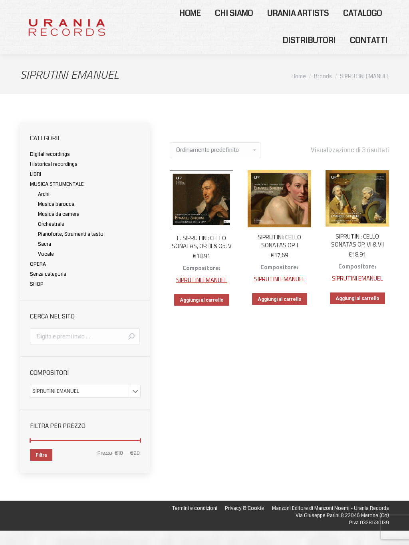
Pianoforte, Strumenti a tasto (70, 248)
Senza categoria (48, 288)
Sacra (44, 258)
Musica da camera (58, 228)
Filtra (41, 469)
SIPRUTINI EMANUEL (201, 294)
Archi (44, 208)
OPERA (38, 278)
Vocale (46, 268)
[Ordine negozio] (215, 165)
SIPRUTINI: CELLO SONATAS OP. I (279, 255)
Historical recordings (53, 178)
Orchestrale (51, 238)
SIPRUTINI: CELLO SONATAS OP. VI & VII (357, 254)
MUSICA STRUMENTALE (57, 198)
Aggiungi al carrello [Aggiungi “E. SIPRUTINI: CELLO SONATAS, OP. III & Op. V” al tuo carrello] (202, 314)
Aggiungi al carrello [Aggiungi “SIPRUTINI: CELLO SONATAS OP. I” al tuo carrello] (280, 313)
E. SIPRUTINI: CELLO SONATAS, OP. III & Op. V (202, 256)
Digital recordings (50, 168)
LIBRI (35, 188)
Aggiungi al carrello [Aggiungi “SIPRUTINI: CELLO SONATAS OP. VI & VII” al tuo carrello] (357, 313)
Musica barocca (56, 218)
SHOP (37, 298)
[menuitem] (190, 28)
